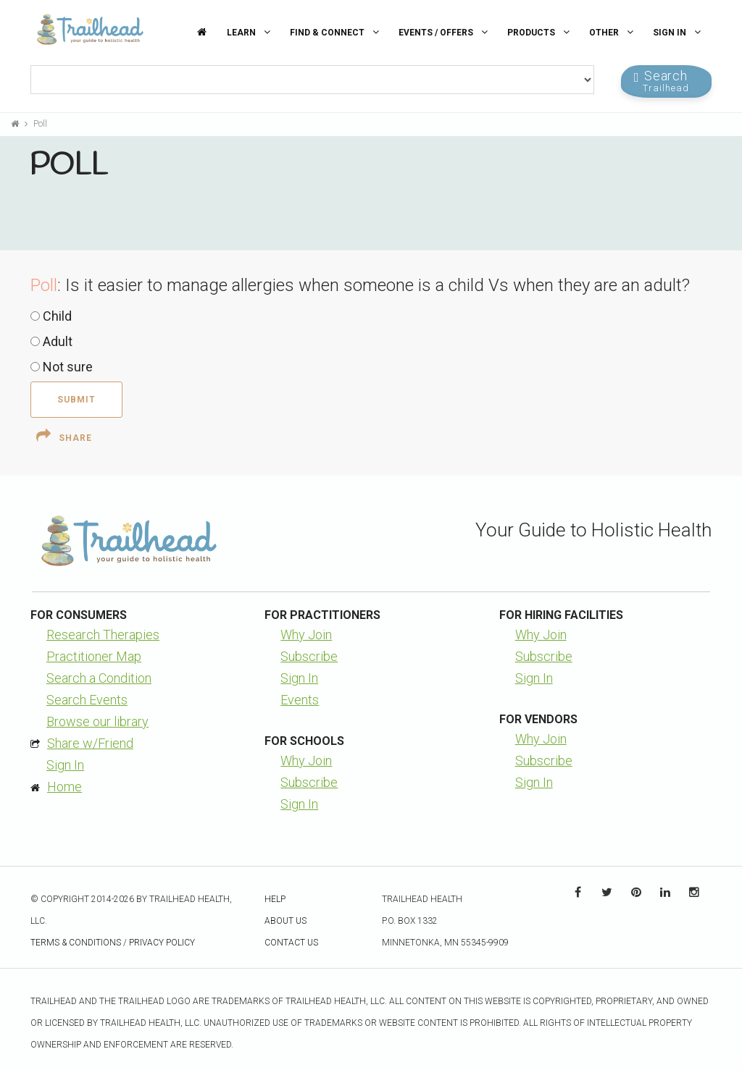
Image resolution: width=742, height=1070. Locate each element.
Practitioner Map (93, 656)
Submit (76, 400)
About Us (285, 921)
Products (540, 32)
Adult (51, 341)
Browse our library (97, 721)
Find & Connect (336, 32)
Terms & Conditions (75, 943)
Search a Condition (98, 678)
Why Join (306, 634)
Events (299, 699)
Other (613, 32)
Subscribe (309, 656)
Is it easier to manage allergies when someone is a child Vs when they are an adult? (377, 285)
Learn (250, 32)
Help (274, 899)
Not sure (61, 366)
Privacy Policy (162, 943)
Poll (40, 124)
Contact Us (291, 943)
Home (64, 786)
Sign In (678, 32)
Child (51, 316)
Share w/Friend (90, 743)
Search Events (87, 699)
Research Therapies (102, 634)
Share (64, 436)
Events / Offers (445, 32)
